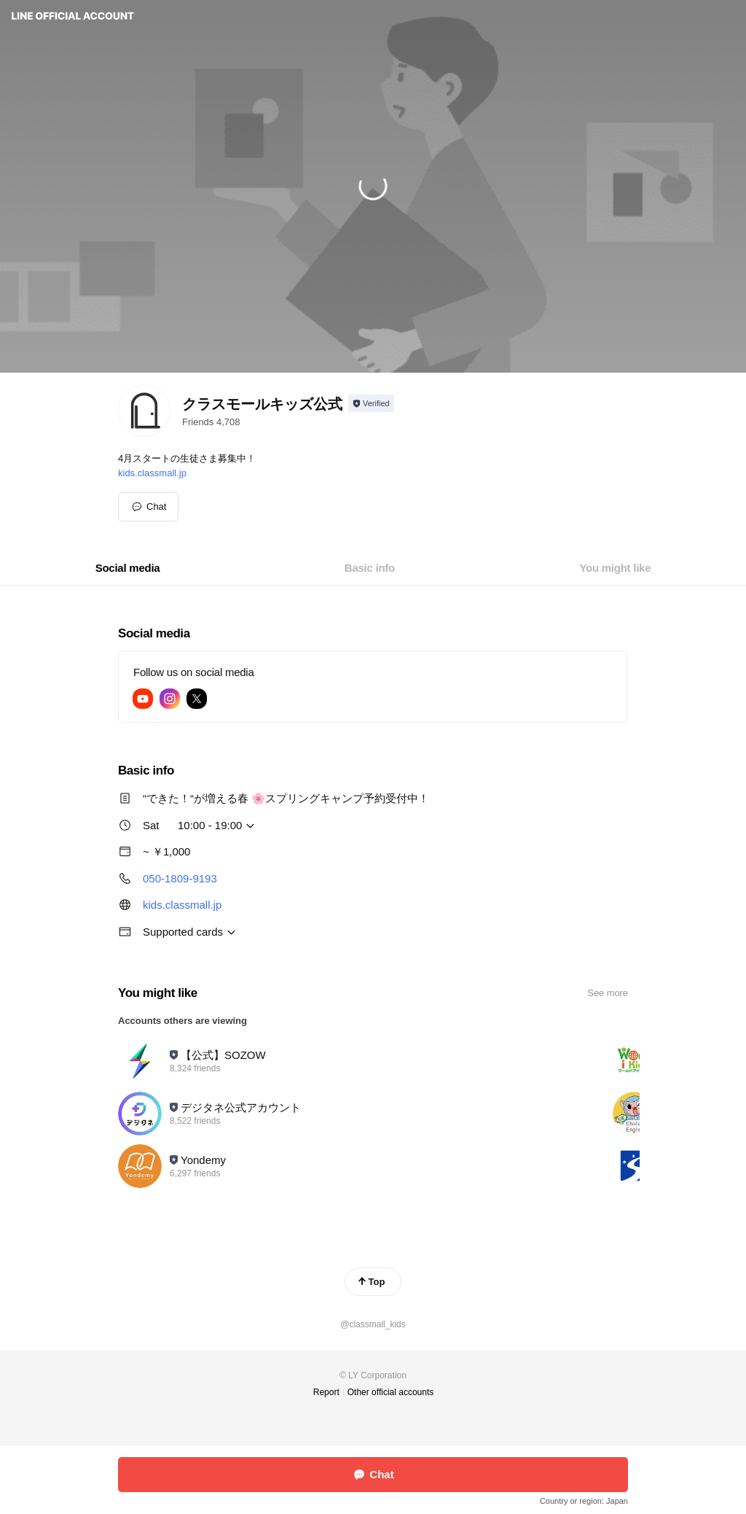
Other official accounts (391, 1392)
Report (326, 1392)
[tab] (127, 568)
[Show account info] (371, 403)
